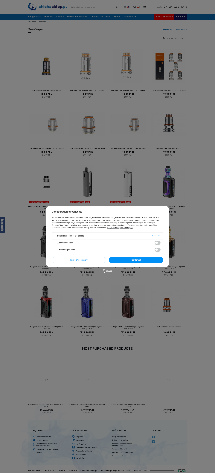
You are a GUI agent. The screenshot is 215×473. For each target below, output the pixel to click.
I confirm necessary (79, 260)
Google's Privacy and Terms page (120, 228)
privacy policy (111, 220)
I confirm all (136, 260)
